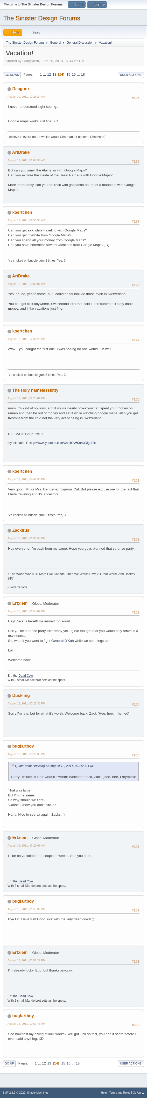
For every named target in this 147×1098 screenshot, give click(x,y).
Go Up (9, 1063)
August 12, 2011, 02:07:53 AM (26, 160)
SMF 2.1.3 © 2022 (14, 1092)
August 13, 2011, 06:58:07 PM (26, 611)
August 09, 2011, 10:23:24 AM (26, 96)
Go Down (12, 74)
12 (49, 74)
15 (68, 74)
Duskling (21, 695)
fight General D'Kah (59, 641)
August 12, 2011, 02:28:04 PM (26, 398)
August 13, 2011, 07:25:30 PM (26, 703)
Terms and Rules (119, 1092)
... (45, 74)
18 (83, 74)
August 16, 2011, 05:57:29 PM (26, 960)
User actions (131, 74)
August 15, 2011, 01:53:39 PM (26, 909)
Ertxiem (19, 603)
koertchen (22, 212)
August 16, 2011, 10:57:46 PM (26, 1023)
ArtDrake (21, 152)
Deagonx (21, 88)
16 (74, 74)
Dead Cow (25, 675)
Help (104, 1092)
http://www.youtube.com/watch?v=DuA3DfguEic (62, 443)
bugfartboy (23, 746)
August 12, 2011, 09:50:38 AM (26, 220)
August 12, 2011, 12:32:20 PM (26, 339)
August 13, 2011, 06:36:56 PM (26, 538)
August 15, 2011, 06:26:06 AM (26, 845)
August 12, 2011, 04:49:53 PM (26, 479)
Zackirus (20, 530)
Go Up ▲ (138, 1092)
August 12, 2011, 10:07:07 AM (26, 283)
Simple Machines (37, 1092)
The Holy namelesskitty (35, 390)
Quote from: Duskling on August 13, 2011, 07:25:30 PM (54, 766)
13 (54, 74)
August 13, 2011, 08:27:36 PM (26, 754)
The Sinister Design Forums (41, 18)
